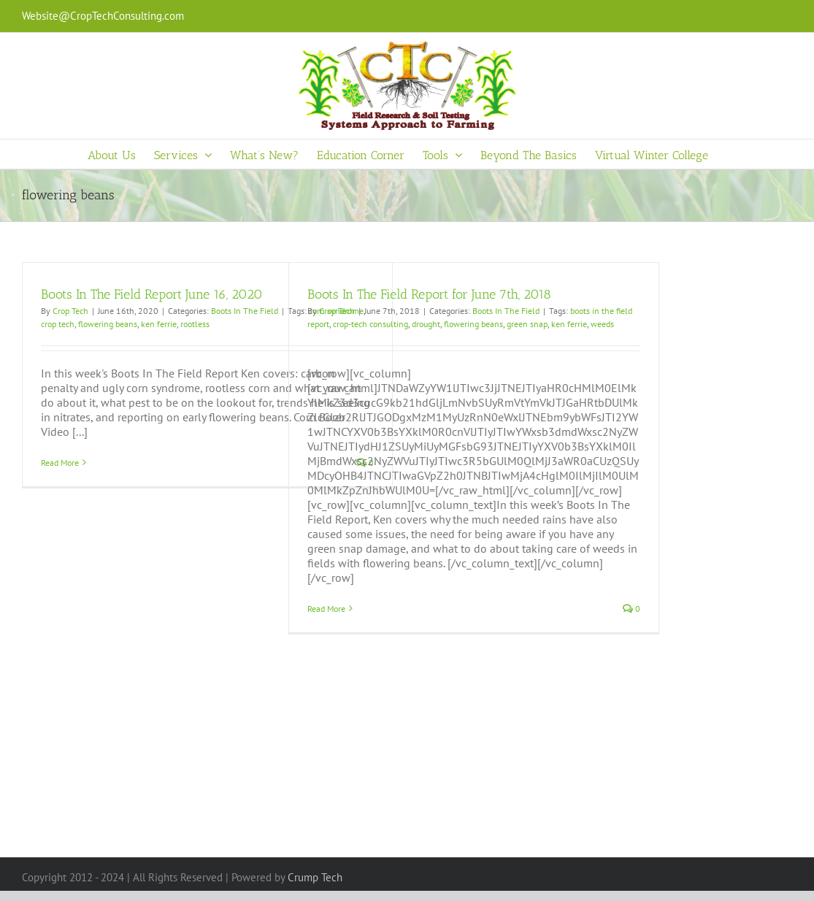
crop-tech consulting (370, 323)
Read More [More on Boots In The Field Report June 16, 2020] (60, 462)
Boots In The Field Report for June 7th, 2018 (429, 294)
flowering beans (107, 323)
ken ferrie (159, 323)
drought (426, 323)
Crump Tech (315, 877)
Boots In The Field (244, 310)
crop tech (57, 323)
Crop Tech (70, 310)
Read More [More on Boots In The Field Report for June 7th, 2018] (326, 608)
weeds (602, 323)
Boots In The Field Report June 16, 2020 (152, 294)
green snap (527, 323)
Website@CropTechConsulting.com (103, 16)
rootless (195, 323)
